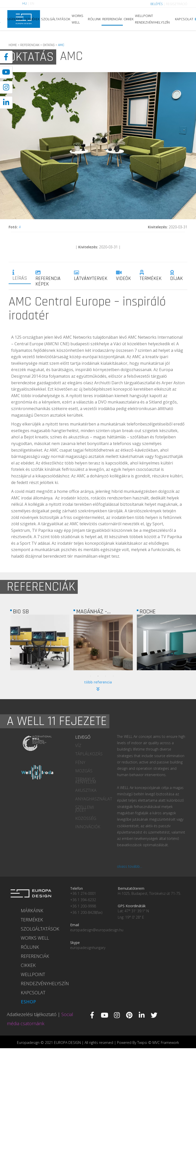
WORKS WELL (77, 19)
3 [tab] (105, 676)
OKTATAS (49, 45)
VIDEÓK (123, 276)
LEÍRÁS (19, 275)
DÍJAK (176, 276)
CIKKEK (128, 19)
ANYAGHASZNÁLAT (92, 799)
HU (24, 3)
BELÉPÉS (156, 4)
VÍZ (78, 745)
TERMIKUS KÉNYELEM (85, 780)
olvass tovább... (129, 866)
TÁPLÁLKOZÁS (89, 754)
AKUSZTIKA (85, 790)
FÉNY (80, 762)
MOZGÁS (83, 771)
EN (32, 3)
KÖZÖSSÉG (85, 818)
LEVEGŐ (82, 737)
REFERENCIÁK (112, 19)
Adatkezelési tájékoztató (31, 1014)
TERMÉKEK (32, 19)
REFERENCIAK (30, 45)
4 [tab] (113, 676)
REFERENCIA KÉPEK (48, 278)
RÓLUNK (94, 19)
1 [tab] (90, 676)
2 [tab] (98, 676)
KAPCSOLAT (184, 19)
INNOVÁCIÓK (87, 827)
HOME (13, 45)
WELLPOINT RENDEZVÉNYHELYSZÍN (152, 19)
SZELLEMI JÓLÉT (84, 808)
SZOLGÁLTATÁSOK (55, 19)
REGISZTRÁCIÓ (176, 4)
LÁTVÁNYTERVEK (90, 276)
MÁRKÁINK (15, 19)
